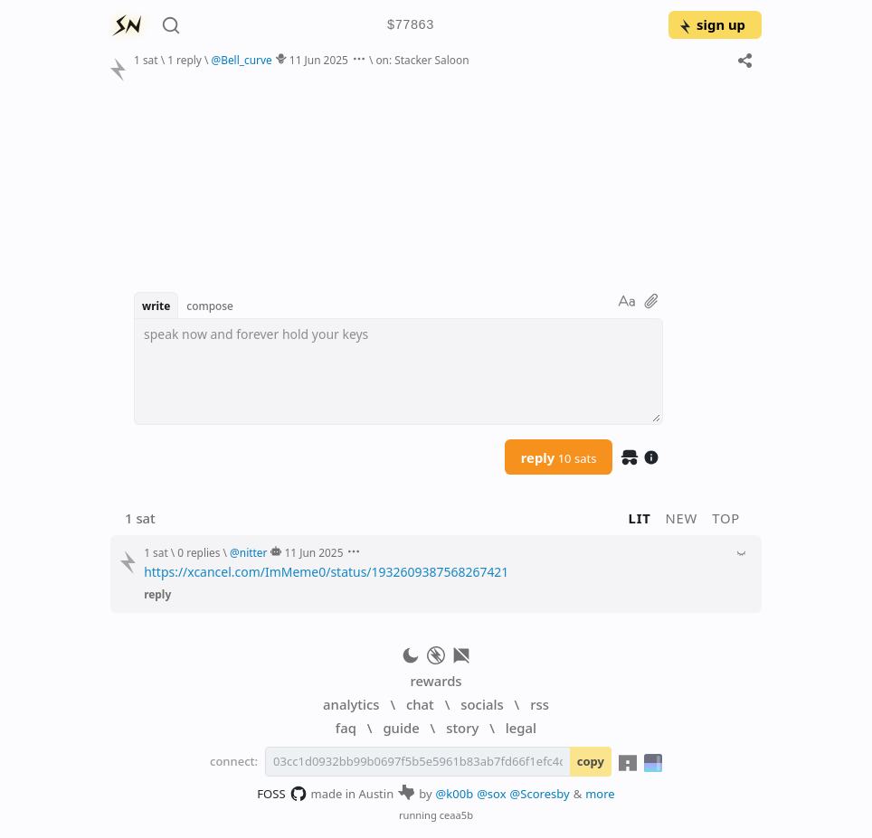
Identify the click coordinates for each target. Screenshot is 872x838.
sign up (711, 24)
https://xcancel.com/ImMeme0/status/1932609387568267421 (326, 571)
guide (401, 728)
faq (346, 728)
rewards (435, 681)
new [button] (682, 518)
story (462, 728)
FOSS (282, 794)
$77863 (410, 25)
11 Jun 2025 (318, 59)
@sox (491, 794)
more (600, 794)
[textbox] (398, 371)
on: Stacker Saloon (422, 59)
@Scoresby (540, 794)
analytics (351, 704)
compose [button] (209, 305)
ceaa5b (456, 815)
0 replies (198, 552)
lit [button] (640, 518)
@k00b (455, 794)
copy (590, 761)
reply (559, 457)
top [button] (726, 518)
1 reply (184, 59)
